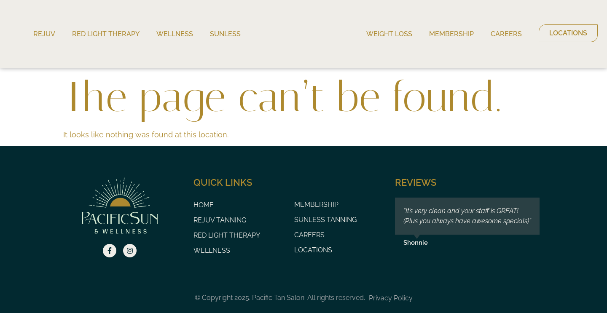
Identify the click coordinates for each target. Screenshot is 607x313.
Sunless (225, 34)
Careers (506, 34)
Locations (313, 250)
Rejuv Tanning (219, 220)
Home (203, 205)
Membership (451, 34)
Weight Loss (389, 34)
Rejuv (44, 34)
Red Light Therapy (106, 34)
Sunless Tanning (325, 220)
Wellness (174, 34)
